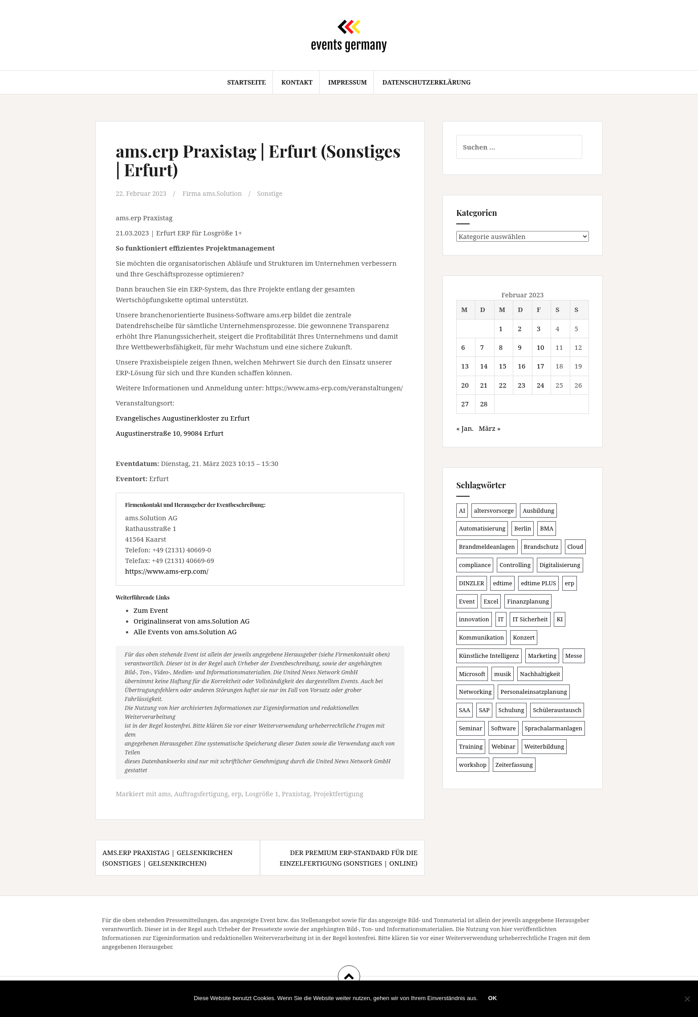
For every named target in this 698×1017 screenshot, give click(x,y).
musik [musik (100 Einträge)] (502, 674)
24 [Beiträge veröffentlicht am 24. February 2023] (540, 385)
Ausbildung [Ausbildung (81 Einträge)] (538, 510)
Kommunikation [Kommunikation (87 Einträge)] (481, 637)
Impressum (347, 82)
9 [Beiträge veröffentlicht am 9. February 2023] (519, 347)
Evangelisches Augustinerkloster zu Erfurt (183, 417)
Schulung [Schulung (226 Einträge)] (511, 710)
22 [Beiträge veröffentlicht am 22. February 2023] (503, 385)
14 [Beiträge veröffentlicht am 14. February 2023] (483, 365)
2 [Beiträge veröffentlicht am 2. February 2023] (519, 328)
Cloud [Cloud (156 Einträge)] (576, 547)
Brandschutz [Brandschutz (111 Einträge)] (541, 547)
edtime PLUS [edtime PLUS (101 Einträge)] (538, 583)
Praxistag (302, 793)
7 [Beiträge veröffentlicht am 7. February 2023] (481, 347)
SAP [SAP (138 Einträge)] (484, 710)
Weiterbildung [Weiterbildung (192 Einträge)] (544, 746)
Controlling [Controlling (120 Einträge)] (515, 565)
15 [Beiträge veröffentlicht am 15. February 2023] (503, 365)
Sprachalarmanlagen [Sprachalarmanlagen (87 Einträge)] (553, 728)
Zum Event (151, 609)
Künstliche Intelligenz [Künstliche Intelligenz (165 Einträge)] (489, 656)
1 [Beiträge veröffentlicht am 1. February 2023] (501, 328)
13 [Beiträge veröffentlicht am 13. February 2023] (465, 365)
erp (240, 793)
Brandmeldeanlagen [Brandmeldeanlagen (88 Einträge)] (487, 547)
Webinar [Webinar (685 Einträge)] (503, 746)
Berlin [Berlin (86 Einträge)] (522, 528)
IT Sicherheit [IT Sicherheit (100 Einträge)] (530, 619)
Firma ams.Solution (216, 193)
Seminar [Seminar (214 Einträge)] (470, 728)
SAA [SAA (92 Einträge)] (464, 710)
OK (493, 999)
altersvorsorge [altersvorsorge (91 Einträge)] (494, 510)
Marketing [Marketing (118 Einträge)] (542, 656)
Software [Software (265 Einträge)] (503, 728)
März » (490, 428)
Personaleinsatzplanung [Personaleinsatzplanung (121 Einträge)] (533, 692)
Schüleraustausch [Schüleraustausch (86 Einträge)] (557, 710)
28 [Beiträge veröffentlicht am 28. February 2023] (483, 403)
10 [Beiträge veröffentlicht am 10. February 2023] (540, 347)
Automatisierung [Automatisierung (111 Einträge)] (482, 528)
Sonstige (276, 193)
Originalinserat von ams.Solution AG (192, 620)
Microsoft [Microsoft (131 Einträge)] (472, 674)
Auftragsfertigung (203, 793)
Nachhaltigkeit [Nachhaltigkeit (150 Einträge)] (540, 674)
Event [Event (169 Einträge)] (467, 601)
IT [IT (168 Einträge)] (501, 619)
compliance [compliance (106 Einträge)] (475, 565)
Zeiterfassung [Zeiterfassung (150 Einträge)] (514, 765)
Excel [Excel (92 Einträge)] (490, 601)
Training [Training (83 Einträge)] (471, 746)
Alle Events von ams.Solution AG (185, 631)
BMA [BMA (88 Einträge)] (546, 528)
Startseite (246, 82)
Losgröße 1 (266, 793)
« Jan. (465, 428)
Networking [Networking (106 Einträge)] (475, 692)
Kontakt (296, 82)
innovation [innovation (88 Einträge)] (474, 619)
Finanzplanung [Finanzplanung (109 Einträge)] (528, 601)
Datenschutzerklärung (426, 82)
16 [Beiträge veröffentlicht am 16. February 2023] (521, 365)
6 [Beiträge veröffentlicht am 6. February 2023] (463, 347)
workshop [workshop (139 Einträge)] (473, 765)
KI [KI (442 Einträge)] (559, 619)
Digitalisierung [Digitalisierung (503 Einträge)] (560, 565)
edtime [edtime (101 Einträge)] (502, 583)
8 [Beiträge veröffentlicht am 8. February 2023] (501, 347)
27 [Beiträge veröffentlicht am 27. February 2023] (465, 403)
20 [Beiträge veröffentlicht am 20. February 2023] (465, 385)
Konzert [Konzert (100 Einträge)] (524, 637)
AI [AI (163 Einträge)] (462, 510)
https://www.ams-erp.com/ (166, 570)
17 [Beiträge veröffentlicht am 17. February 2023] (540, 365)
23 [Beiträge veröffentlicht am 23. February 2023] (521, 385)
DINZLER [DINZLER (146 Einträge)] (471, 583)
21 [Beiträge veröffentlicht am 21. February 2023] (483, 385)
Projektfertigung (346, 793)
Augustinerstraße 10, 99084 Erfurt (169, 432)
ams (164, 793)
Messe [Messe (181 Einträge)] (573, 656)
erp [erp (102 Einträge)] (569, 583)
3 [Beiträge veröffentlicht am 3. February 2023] (538, 328)
